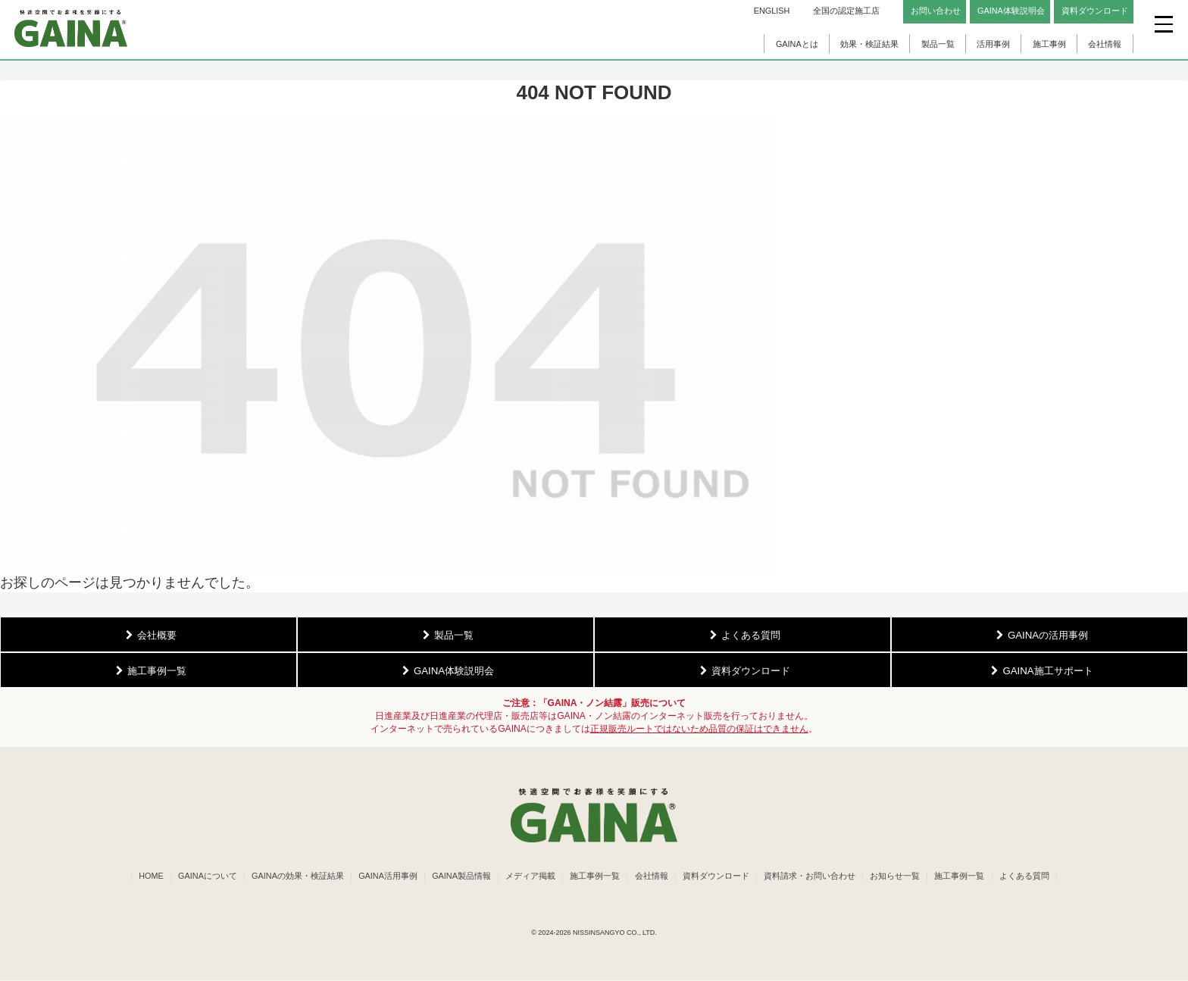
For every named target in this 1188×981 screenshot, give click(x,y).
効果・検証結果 (869, 43)
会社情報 (1104, 43)
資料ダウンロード (718, 876)
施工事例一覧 (595, 876)
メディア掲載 (529, 876)
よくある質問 (1032, 876)
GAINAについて (200, 876)
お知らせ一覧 (900, 876)
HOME (143, 876)
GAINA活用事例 (384, 876)
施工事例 (1049, 43)
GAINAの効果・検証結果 (292, 876)
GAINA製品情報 (459, 876)
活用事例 (993, 43)
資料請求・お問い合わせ (813, 876)
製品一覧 (938, 43)
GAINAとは (797, 43)
